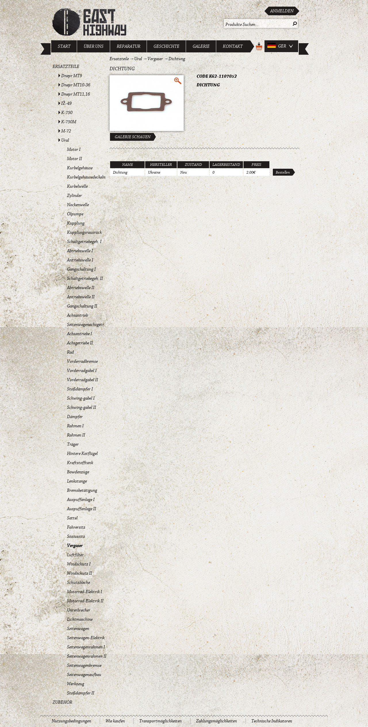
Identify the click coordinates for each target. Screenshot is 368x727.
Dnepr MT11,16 (75, 94)
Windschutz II (79, 573)
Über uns (93, 46)
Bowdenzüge (78, 471)
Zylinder (74, 195)
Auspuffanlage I (81, 499)
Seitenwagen (78, 628)
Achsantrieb (77, 315)
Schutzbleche (78, 582)
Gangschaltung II (82, 306)
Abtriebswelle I (80, 250)
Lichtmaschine (80, 619)
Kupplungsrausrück (84, 232)
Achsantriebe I (79, 333)
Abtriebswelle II (80, 287)
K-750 (66, 112)
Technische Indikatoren (271, 721)
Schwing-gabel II (81, 407)
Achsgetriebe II (80, 343)
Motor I (73, 149)
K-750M (68, 121)
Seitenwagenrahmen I (86, 647)
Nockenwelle (78, 204)
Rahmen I (75, 425)
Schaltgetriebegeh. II (85, 278)
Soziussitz (76, 536)
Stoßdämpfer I (80, 389)
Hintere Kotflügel (82, 453)
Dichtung (176, 58)
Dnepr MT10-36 (75, 85)
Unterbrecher (78, 610)
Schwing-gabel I (81, 398)
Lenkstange (77, 481)
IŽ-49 (66, 103)
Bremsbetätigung (82, 490)
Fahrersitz (76, 527)
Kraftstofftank (80, 462)
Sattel (72, 518)
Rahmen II (76, 435)
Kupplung (76, 223)
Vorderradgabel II (82, 379)
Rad (70, 352)
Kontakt (233, 46)
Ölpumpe (75, 214)
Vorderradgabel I (82, 370)
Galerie (201, 46)
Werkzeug (75, 683)
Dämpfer (75, 416)
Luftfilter (75, 554)
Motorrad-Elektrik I (84, 591)
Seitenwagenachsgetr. (86, 324)
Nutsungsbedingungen (71, 721)
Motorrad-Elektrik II (85, 600)
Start (64, 46)
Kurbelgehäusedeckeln (86, 177)
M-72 (66, 131)
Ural (65, 140)
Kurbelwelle (77, 186)
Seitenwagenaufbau (84, 674)
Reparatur (128, 46)
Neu (183, 172)
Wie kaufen (115, 721)
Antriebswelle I (80, 260)
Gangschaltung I (81, 269)
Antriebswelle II (81, 296)
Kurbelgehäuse (80, 167)
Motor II (74, 158)
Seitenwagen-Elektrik (86, 637)
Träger (73, 444)
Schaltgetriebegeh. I (84, 241)
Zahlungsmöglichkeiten (216, 721)
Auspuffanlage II (81, 508)
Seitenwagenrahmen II (86, 656)
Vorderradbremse (82, 361)
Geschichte (166, 46)
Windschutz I (79, 564)
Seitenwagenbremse (84, 665)
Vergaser (75, 545)
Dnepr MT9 (71, 75)
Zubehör (62, 702)
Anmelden (282, 11)
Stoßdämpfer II (80, 693)
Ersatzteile (66, 66)
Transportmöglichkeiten (160, 721)
